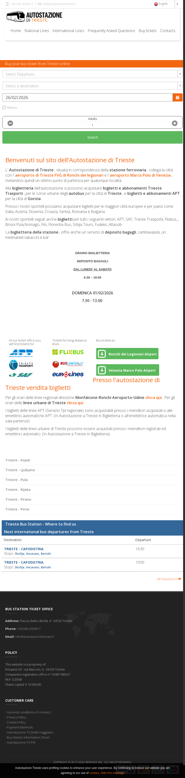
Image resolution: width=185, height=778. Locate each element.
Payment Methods (20, 727)
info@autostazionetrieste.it (56, 4)
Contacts (167, 30)
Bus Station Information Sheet (28, 737)
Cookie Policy (16, 722)
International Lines (68, 30)
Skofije (19, 554)
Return (9, 107)
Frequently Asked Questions (111, 30)
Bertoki (46, 554)
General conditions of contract (29, 712)
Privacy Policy (16, 717)
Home (16, 30)
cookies (94, 773)
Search (92, 137)
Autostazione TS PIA (21, 742)
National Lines (36, 30)
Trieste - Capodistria (24, 549)
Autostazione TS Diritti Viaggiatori (30, 732)
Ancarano (32, 554)
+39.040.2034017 (19, 4)
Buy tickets (148, 30)
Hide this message (112, 773)
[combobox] (165, 4)
